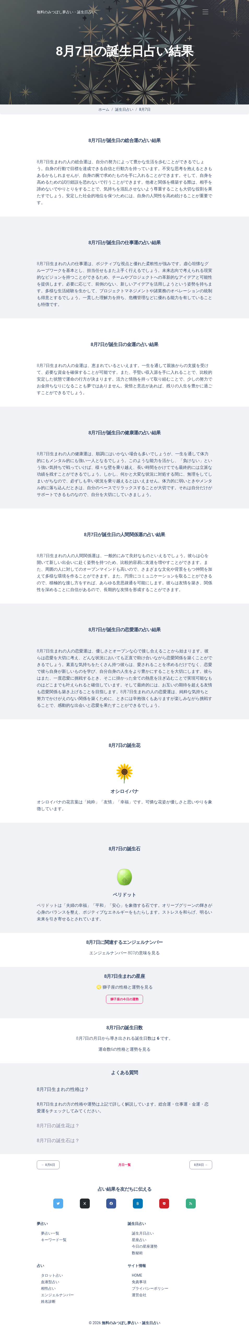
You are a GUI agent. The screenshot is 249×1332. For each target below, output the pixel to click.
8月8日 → (201, 1165)
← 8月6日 (48, 1165)
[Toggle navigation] (205, 12)
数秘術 (137, 1253)
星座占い (139, 1240)
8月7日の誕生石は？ (58, 1140)
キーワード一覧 (54, 1240)
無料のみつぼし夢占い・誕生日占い (66, 12)
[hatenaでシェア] (138, 1203)
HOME (137, 1275)
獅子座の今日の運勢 (124, 999)
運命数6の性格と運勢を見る (124, 1049)
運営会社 (139, 1295)
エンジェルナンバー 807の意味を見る (124, 952)
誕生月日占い (143, 1233)
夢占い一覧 (50, 1233)
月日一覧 (124, 1165)
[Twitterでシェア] (58, 1203)
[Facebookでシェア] (111, 1203)
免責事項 (139, 1282)
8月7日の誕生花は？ (58, 1125)
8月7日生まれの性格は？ (63, 1089)
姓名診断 (48, 1301)
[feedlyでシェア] (191, 1203)
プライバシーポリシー (150, 1288)
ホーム (103, 109)
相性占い (48, 1288)
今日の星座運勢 (144, 1246)
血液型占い (50, 1282)
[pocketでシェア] (164, 1203)
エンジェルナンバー (57, 1295)
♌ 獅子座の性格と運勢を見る (124, 987)
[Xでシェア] (85, 1203)
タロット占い (52, 1275)
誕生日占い (124, 109)
